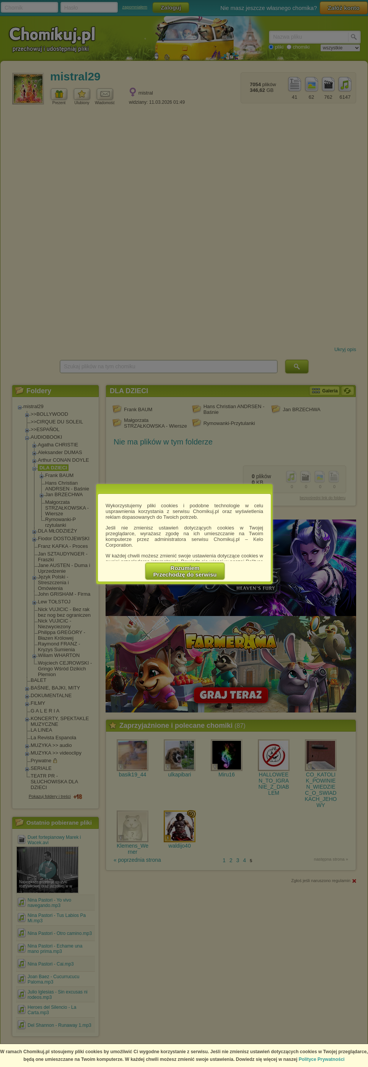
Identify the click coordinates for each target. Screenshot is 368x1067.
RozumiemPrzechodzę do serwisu (185, 571)
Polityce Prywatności (322, 1059)
